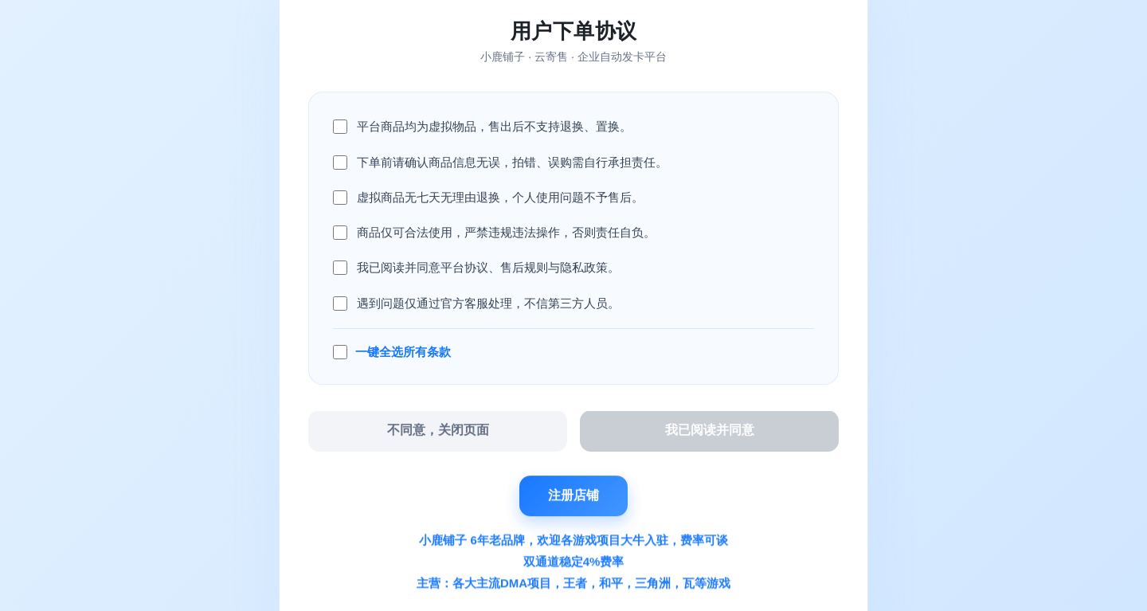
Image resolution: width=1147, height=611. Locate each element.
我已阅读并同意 (709, 430)
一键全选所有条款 (403, 351)
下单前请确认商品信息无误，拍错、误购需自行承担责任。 (512, 162)
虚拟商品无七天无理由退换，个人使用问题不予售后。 (500, 197)
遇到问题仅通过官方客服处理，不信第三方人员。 (488, 303)
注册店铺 (573, 495)
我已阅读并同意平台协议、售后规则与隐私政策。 (488, 267)
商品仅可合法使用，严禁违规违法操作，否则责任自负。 (506, 232)
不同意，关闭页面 (438, 430)
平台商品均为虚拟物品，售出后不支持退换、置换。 (494, 126)
